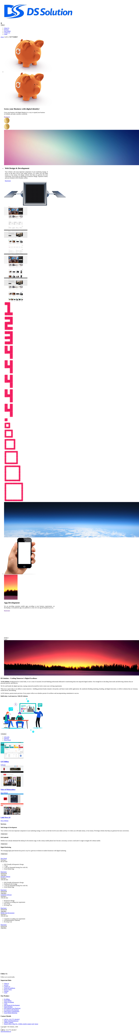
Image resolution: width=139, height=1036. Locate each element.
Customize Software (6, 894)
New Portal (4, 858)
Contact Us (7, 32)
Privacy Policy (8, 989)
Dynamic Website (5, 876)
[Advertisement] (43, 950)
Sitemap (6, 991)
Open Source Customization (11, 1011)
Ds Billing (7, 999)
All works (3, 734)
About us (6, 983)
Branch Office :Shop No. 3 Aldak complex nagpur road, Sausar (21, 1024)
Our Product (7, 31)
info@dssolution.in (6, 1031)
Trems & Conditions (9, 988)
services (6, 985)
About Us (6, 28)
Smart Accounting (9, 1002)
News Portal (7, 740)
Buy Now (3, 875)
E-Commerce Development (11, 1010)
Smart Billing (7, 1000)
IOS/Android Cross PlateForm (12, 1008)
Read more (7, 117)
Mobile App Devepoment (7, 913)
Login (5, 34)
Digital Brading (8, 1006)
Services (6, 29)
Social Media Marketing (10, 1013)
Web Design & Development (12, 1005)
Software (6, 738)
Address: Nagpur (8, 1022)
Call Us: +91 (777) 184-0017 (12, 1019)
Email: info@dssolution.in (11, 1021)
